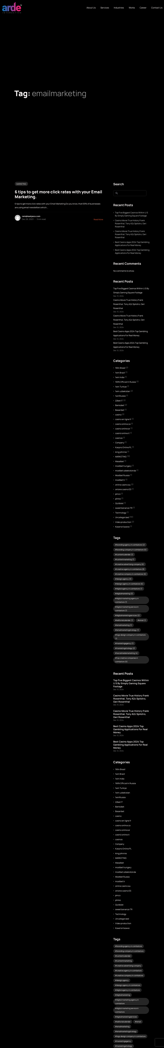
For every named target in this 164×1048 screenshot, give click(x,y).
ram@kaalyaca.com (31, 216)
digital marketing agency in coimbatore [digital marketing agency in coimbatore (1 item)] (127, 600)
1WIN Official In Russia (125, 381)
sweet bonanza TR (123, 508)
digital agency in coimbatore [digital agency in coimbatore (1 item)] (129, 588)
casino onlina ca (122, 424)
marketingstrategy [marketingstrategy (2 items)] (126, 648)
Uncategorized (122, 517)
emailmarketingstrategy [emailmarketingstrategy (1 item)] (128, 630)
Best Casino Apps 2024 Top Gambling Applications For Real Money (132, 244)
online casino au (123, 484)
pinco (117, 494)
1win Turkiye (121, 386)
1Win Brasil (120, 367)
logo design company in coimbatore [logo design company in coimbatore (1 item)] (130, 637)
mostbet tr (120, 480)
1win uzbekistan (122, 391)
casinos (118, 438)
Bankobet (119, 405)
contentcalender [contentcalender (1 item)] (125, 554)
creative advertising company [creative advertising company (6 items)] (130, 564)
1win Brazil (120, 372)
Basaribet (119, 410)
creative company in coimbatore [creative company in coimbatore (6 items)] (131, 574)
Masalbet (119, 461)
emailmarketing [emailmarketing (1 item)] (124, 625)
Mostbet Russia (122, 475)
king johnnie (121, 452)
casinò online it (122, 433)
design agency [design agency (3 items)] (124, 579)
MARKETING (21, 184)
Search (118, 184)
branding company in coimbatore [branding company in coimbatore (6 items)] (132, 549)
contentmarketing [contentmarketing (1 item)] (125, 559)
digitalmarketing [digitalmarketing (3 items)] (125, 593)
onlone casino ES (123, 489)
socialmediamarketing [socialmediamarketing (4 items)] (127, 653)
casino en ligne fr (123, 419)
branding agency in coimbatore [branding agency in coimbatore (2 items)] (131, 545)
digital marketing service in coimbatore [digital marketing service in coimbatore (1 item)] (127, 609)
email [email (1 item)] (142, 620)
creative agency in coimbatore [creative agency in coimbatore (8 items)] (131, 569)
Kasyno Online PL (123, 447)
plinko (118, 498)
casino (118, 414)
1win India (119, 377)
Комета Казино (122, 526)
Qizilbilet (119, 503)
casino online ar (122, 428)
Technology (120, 512)
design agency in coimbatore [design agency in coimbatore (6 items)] (130, 584)
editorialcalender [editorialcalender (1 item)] (125, 620)
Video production (123, 522)
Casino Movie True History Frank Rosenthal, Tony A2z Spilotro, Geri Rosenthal (130, 223)
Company (119, 442)
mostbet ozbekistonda (125, 470)
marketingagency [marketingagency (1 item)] (125, 643)
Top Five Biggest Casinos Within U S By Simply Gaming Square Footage (131, 214)
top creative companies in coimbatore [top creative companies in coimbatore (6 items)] (126, 660)
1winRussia (120, 395)
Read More (98, 219)
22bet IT (119, 400)
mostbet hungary (123, 466)
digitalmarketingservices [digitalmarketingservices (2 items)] (128, 615)
